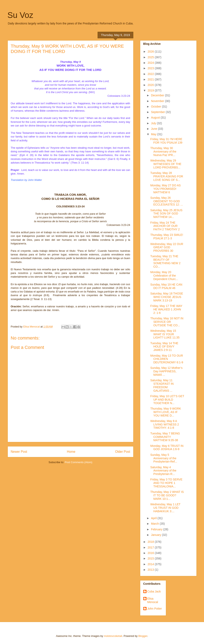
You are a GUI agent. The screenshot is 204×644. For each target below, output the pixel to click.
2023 (151, 68)
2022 (151, 74)
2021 (151, 79)
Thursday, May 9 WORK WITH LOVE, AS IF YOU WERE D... (165, 412)
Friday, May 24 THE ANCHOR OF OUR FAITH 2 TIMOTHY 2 (165, 226)
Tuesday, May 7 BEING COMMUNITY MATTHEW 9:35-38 (165, 437)
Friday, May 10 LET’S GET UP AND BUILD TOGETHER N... (167, 400)
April (154, 518)
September (158, 112)
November (158, 101)
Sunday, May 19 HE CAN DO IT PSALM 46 (166, 286)
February (157, 529)
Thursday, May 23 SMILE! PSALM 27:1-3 (166, 236)
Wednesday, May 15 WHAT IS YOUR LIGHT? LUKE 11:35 (164, 334)
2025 (151, 57)
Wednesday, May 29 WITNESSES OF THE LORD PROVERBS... (165, 164)
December (158, 95)
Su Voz (20, 15)
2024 (151, 62)
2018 (151, 541)
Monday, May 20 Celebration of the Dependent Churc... (164, 275)
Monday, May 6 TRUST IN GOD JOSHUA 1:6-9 (166, 447)
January (156, 534)
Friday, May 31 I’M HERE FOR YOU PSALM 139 (166, 140)
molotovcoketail (113, 635)
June (154, 128)
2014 (151, 564)
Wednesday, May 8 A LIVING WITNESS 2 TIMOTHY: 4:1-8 (164, 424)
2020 (151, 85)
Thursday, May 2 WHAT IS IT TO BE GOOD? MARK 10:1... (167, 495)
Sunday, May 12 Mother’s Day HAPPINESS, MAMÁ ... (166, 371)
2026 (151, 51)
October (156, 106)
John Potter (154, 608)
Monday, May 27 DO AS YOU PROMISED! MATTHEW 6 (165, 189)
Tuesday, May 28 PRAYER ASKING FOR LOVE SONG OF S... (166, 176)
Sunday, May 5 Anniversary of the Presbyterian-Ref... (163, 458)
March (155, 523)
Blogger (142, 635)
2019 (151, 90)
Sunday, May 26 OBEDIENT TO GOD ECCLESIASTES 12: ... (166, 201)
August (156, 117)
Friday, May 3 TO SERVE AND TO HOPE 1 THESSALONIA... (166, 483)
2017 (151, 547)
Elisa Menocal (152, 600)
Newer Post (19, 451)
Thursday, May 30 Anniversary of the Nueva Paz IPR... (163, 151)
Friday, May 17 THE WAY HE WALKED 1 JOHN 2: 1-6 (166, 309)
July (154, 123)
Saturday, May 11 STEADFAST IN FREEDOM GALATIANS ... (161, 385)
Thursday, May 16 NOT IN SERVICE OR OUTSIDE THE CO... (166, 322)
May (154, 134)
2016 (151, 553)
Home (71, 451)
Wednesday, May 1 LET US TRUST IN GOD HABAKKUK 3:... (165, 508)
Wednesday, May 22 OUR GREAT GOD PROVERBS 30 (166, 247)
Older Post (122, 451)
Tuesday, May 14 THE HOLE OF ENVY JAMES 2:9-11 (164, 347)
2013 (151, 569)
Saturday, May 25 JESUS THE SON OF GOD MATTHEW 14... (166, 214)
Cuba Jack (154, 591)
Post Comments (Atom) (78, 462)
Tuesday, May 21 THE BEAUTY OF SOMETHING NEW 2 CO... (165, 261)
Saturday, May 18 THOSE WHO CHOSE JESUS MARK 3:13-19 (166, 297)
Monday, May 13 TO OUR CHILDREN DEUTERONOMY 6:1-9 (166, 359)
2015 (151, 558)
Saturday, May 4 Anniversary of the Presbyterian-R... (163, 471)
